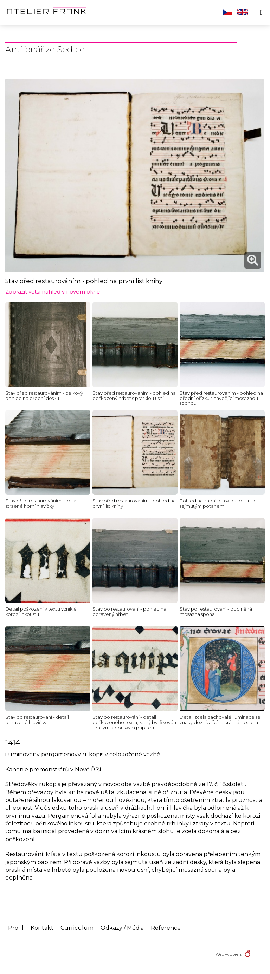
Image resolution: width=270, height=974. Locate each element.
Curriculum (77, 927)
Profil (16, 927)
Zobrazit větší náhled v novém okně (52, 291)
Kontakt (42, 927)
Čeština (227, 12)
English (242, 12)
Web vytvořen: (229, 954)
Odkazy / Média (122, 927)
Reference (166, 927)
